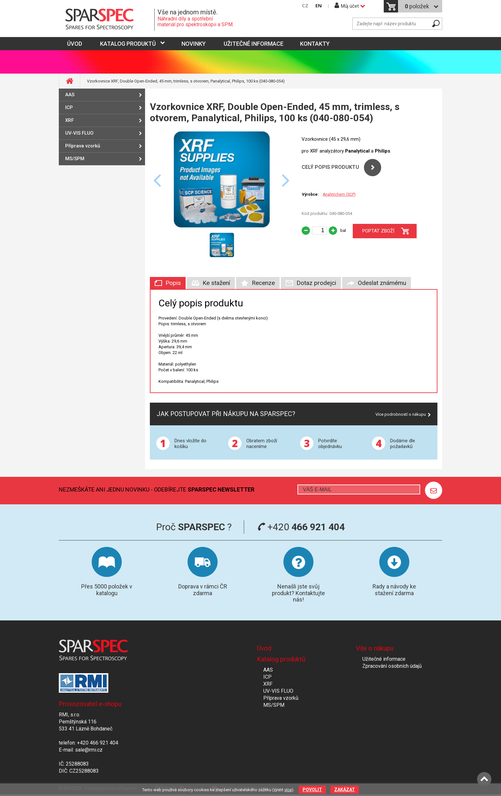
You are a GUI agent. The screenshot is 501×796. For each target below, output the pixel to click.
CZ (305, 5)
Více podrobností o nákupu (400, 414)
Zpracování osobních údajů (392, 666)
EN (318, 5)
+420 (301, 526)
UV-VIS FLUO (79, 133)
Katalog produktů (128, 43)
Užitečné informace (253, 43)
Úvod (264, 648)
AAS (69, 95)
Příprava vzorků (82, 146)
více (288, 789)
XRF (69, 120)
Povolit (312, 789)
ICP (69, 107)
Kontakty (315, 43)
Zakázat (344, 789)
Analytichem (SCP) (339, 194)
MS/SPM (74, 159)
